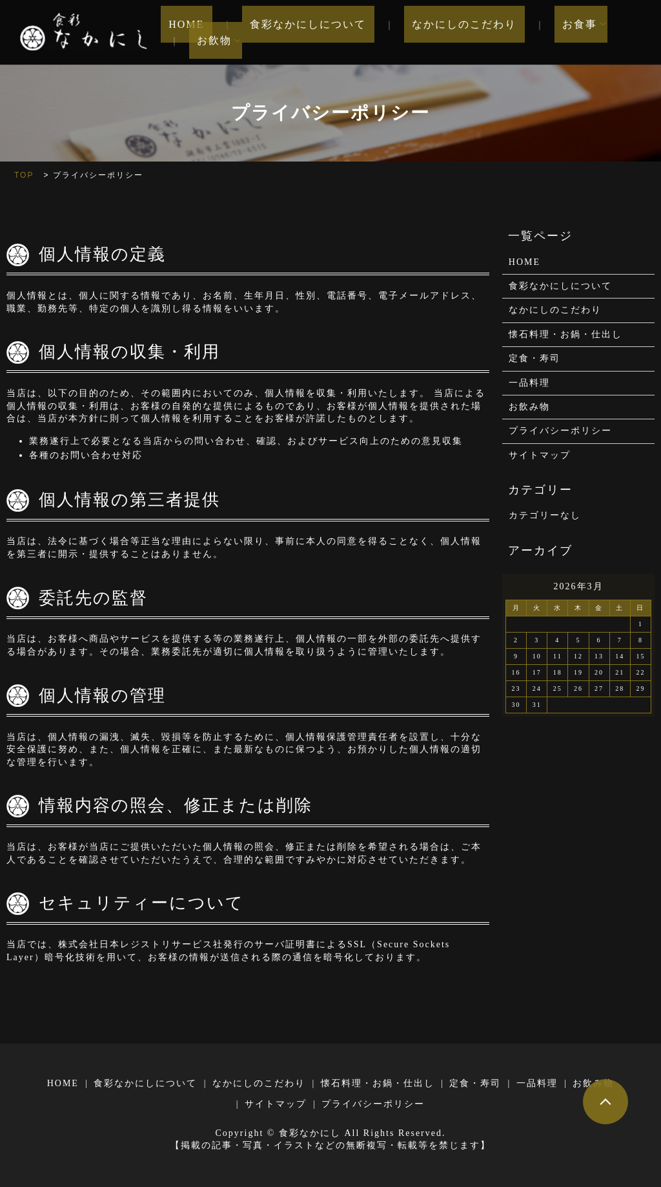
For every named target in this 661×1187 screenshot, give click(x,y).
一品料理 (529, 383)
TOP (24, 175)
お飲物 (613, 32)
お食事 (538, 32)
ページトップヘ (605, 1101)
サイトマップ (540, 455)
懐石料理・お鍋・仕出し (565, 334)
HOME (193, 32)
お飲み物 (529, 407)
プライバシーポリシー (560, 431)
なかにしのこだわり (439, 32)
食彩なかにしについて (299, 32)
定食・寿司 (534, 358)
